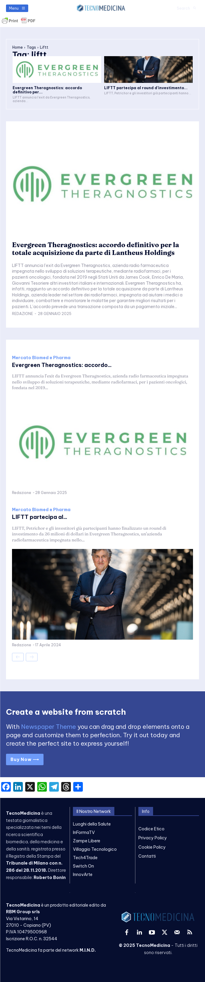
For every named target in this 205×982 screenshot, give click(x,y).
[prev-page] (18, 657)
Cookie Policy (152, 847)
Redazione (22, 313)
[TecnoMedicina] (101, 8)
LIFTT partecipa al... (39, 517)
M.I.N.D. (88, 950)
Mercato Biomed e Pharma (41, 358)
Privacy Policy (152, 838)
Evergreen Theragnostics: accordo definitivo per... (47, 90)
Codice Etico (151, 829)
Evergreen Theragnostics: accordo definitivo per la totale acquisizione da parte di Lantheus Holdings (95, 249)
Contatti (147, 856)
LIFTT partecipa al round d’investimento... (146, 88)
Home (17, 47)
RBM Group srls (23, 911)
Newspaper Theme (48, 726)
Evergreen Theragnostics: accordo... (62, 365)
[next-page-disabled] (32, 657)
